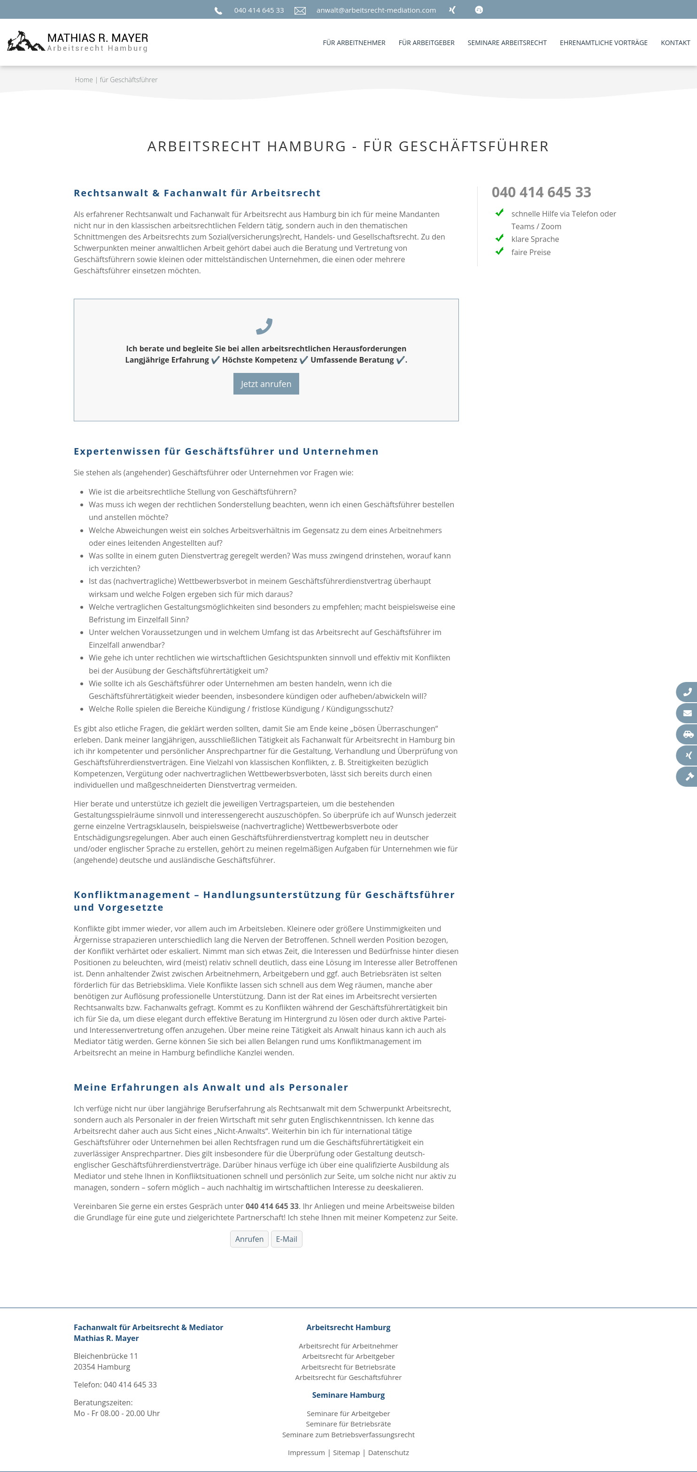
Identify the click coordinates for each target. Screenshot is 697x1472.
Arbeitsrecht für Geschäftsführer (348, 1377)
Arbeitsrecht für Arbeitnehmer (348, 1345)
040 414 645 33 (259, 10)
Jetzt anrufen (266, 383)
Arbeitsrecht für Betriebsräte (348, 1366)
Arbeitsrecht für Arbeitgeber (348, 1356)
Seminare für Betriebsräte (348, 1423)
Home (84, 79)
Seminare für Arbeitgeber (348, 1413)
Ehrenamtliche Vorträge (604, 42)
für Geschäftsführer (129, 79)
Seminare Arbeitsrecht (507, 42)
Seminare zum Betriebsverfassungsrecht (348, 1434)
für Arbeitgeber (427, 42)
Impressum (306, 1452)
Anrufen (249, 1239)
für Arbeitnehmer (354, 42)
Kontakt (675, 42)
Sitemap (346, 1452)
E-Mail (286, 1239)
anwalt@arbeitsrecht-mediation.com (376, 10)
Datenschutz (388, 1452)
